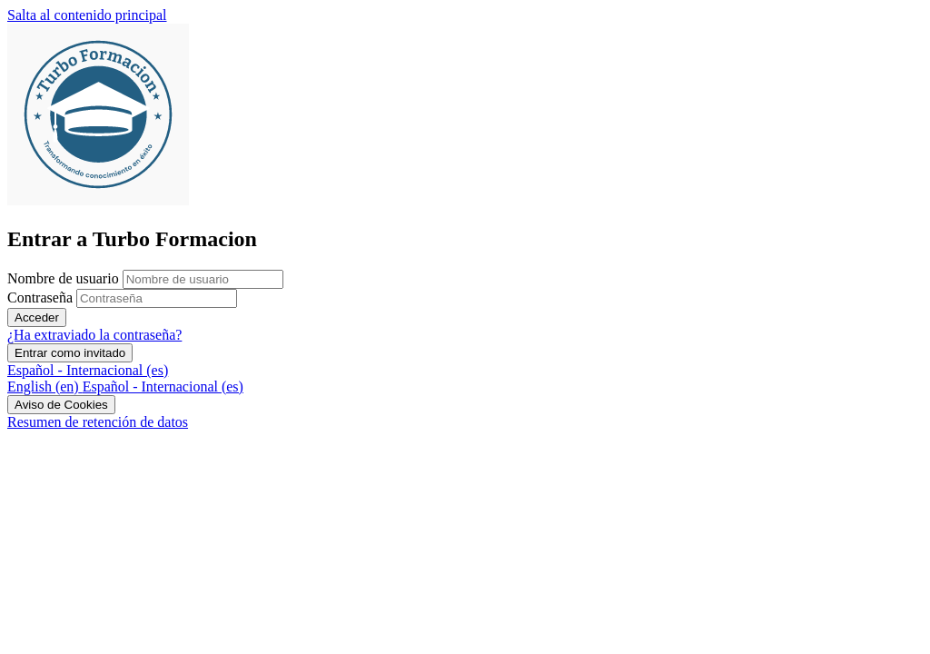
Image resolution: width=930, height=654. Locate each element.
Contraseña (40, 297)
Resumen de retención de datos (97, 422)
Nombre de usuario (65, 278)
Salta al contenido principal (87, 15)
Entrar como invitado (70, 353)
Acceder (37, 317)
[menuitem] (45, 386)
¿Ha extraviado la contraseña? (94, 334)
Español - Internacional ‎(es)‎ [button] (87, 370)
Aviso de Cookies (61, 404)
